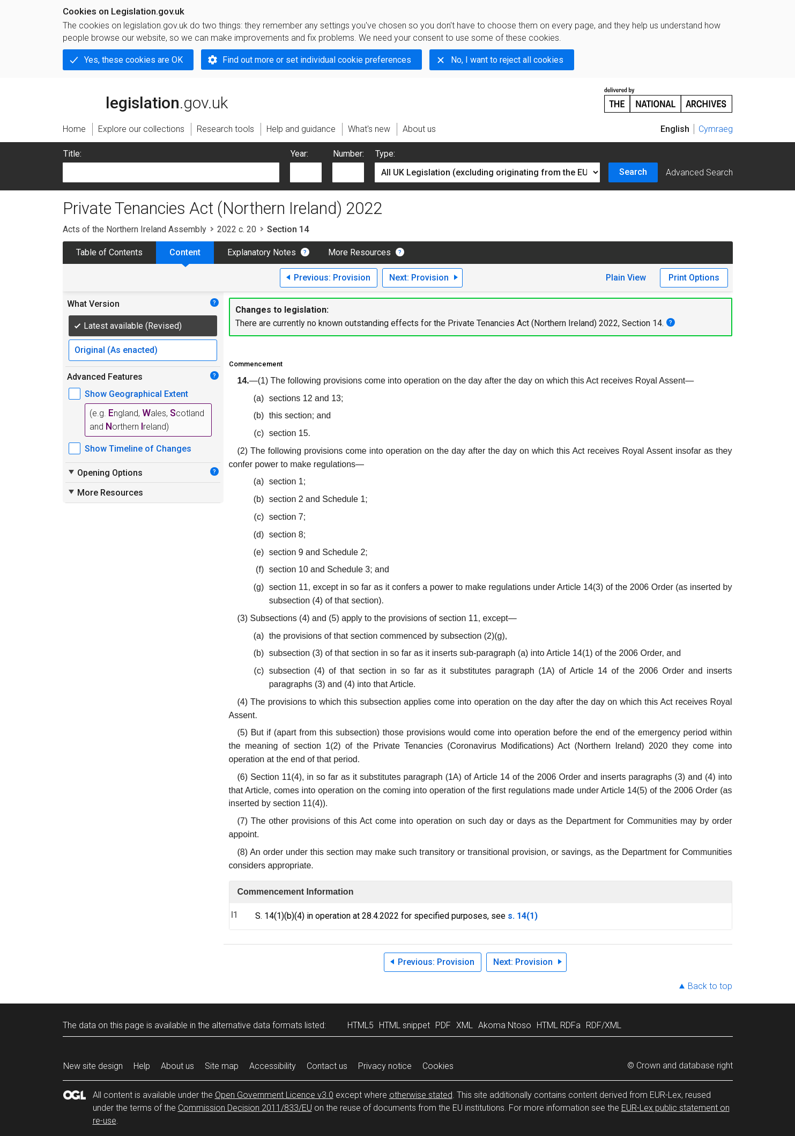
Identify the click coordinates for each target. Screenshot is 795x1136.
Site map (222, 1066)
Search (633, 172)
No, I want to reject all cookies (507, 60)
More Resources (359, 252)
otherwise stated (420, 1095)
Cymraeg (716, 129)
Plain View (626, 277)
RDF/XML (603, 1025)
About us (177, 1066)
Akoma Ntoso (504, 1025)
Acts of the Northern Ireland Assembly (134, 229)
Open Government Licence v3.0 (274, 1095)
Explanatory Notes (261, 252)
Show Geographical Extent (136, 394)
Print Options (693, 277)
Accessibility (272, 1066)
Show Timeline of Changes (138, 449)
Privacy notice (385, 1066)
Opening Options (105, 472)
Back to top (710, 986)
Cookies (438, 1066)
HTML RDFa (559, 1025)
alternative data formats (257, 1025)
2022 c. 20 (236, 229)
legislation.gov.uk (145, 99)
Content (184, 252)
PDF (443, 1025)
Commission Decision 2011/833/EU (245, 1108)
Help (141, 1066)
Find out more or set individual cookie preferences (316, 60)
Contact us (327, 1066)
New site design (93, 1066)
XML (464, 1025)
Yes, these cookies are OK (133, 60)
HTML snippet (404, 1025)
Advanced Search (699, 172)
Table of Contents (109, 252)
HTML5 (360, 1025)
